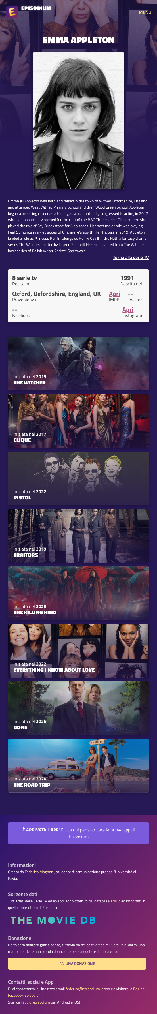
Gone (20, 727)
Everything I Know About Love (54, 669)
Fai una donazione (77, 963)
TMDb (115, 901)
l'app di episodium (35, 1002)
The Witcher (30, 382)
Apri (114, 293)
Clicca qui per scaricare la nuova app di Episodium (78, 833)
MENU (145, 12)
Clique (22, 439)
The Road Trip (32, 784)
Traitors (26, 554)
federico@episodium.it (84, 989)
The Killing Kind (35, 612)
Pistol (22, 497)
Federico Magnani (39, 872)
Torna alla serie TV (131, 257)
